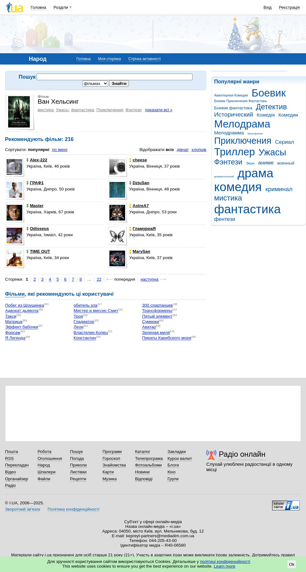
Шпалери (46, 472)
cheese (138, 160)
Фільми (15, 294)
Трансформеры (157, 311)
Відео (10, 472)
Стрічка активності (144, 59)
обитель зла (86, 305)
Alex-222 (36, 160)
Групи (172, 478)
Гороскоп (111, 458)
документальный (224, 176)
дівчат (183, 149)
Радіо (10, 485)
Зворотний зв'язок (22, 509)
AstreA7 (139, 205)
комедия (238, 187)
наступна (149, 279)
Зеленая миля (156, 332)
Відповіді (144, 478)
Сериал (284, 142)
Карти (108, 472)
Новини (142, 472)
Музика (110, 478)
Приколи (78, 465)
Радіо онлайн (242, 454)
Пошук (76, 451)
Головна (38, 7)
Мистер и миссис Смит (96, 311)
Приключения (243, 141)
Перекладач (17, 465)
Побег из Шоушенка (24, 305)
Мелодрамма (229, 132)
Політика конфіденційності (73, 509)
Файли (44, 478)
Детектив (271, 107)
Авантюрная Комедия (231, 95)
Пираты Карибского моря (166, 338)
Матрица (13, 321)
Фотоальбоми (148, 465)
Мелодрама (242, 124)
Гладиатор (84, 321)
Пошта (11, 451)
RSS (9, 458)
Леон (78, 327)
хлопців (199, 149)
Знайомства (114, 465)
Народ (44, 465)
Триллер (234, 152)
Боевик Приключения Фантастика (240, 101)
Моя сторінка (109, 59)
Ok (291, 564)
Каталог (142, 451)
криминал (279, 189)
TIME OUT (38, 251)
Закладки (176, 451)
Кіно (171, 472)
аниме (266, 163)
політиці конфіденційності (225, 561)
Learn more (224, 566)
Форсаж (12, 332)
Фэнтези (228, 162)
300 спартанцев (157, 305)
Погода (77, 458)
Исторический (233, 114)
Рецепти (78, 478)
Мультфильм (254, 133)
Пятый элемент (157, 316)
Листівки (78, 472)
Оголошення (50, 458)
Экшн (250, 163)
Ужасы (272, 152)
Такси (10, 316)
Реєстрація (289, 7)
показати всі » (158, 109)
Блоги (173, 465)
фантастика (247, 209)
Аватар (149, 327)
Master (34, 205)
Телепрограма (149, 458)
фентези (224, 219)
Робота (44, 451)
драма (255, 173)
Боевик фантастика (233, 108)
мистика (228, 198)
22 (99, 279)
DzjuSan (139, 182)
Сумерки (150, 321)
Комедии (288, 114)
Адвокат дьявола (21, 311)
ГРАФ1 (35, 182)
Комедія (266, 114)
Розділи (61, 7)
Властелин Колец (91, 332)
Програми (112, 451)
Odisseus (37, 228)
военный (285, 163)
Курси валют (179, 458)
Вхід (268, 7)
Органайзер (16, 478)
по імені (59, 149)
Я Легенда (15, 338)
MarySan (139, 251)
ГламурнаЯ (142, 228)
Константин (85, 338)
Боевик (269, 93)
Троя (78, 316)
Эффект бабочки (21, 327)
